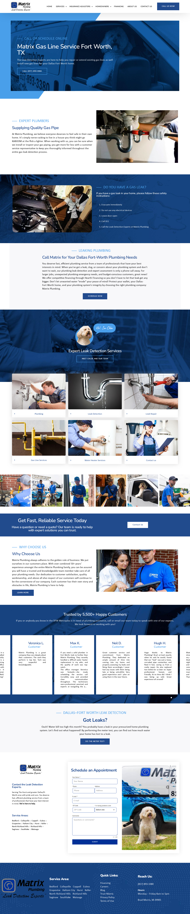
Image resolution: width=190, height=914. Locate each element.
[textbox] (103, 809)
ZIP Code (75, 805)
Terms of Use (107, 901)
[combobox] (105, 809)
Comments (75, 816)
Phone (75, 786)
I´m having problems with (103, 806)
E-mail (75, 796)
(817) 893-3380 (146, 884)
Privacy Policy (107, 897)
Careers (104, 886)
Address (97, 786)
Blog (102, 890)
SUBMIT (95, 842)
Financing (105, 883)
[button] (2, 491)
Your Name (76, 777)
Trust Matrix (106, 894)
